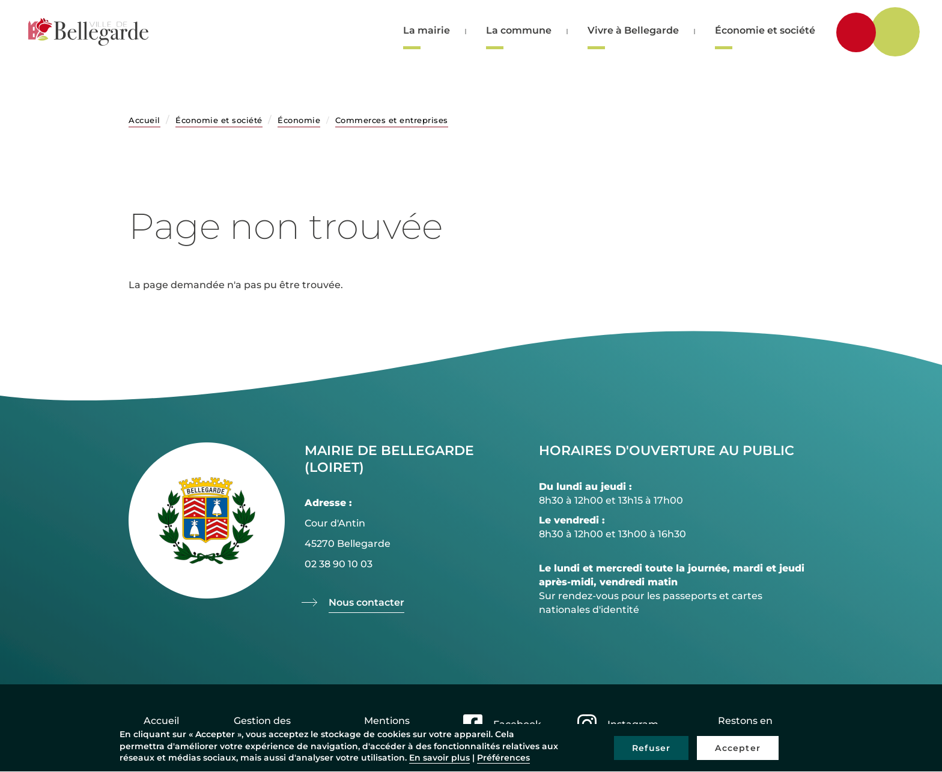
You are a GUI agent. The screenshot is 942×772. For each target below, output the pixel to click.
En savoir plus (439, 757)
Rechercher (901, 30)
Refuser (651, 748)
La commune (519, 30)
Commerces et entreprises (391, 120)
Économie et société (765, 30)
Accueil (144, 120)
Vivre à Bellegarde (633, 30)
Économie (299, 120)
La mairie (426, 30)
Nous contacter (366, 602)
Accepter (738, 748)
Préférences (503, 757)
